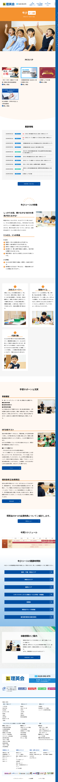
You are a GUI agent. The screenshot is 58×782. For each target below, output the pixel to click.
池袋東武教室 (5, 727)
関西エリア (41, 700)
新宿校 (3, 709)
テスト (11, 465)
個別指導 (11, 498)
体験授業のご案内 (29, 654)
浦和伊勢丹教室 (5, 733)
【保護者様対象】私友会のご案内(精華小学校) (33, 146)
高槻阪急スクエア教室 (25, 727)
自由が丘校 (4, 704)
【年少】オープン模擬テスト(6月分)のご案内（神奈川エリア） (37, 159)
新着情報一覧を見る (29, 181)
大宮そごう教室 (5, 735)
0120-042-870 (44, 672)
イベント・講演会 (19, 750)
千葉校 (3, 716)
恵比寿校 (4, 706)
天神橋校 (40, 703)
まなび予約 (48, 4)
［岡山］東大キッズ (43, 728)
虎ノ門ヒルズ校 (5, 708)
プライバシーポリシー (18, 773)
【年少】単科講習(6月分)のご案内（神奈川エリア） (34, 155)
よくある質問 (18, 763)
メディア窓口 (42, 773)
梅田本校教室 (23, 730)
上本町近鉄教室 (24, 725)
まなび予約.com (33, 753)
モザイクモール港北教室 (7, 732)
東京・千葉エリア (7, 700)
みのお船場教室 (24, 732)
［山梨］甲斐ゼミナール (43, 725)
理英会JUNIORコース (6, 751)
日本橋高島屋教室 (6, 725)
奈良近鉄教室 (23, 728)
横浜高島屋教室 (24, 713)
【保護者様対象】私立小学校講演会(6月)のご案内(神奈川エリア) (37, 142)
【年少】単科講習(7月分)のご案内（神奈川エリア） (35, 133)
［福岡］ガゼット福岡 (43, 723)
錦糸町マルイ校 (5, 715)
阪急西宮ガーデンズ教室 (43, 704)
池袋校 (3, 711)
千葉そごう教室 (5, 740)
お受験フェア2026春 (27, 171)
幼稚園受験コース (6, 750)
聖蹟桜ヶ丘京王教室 (6, 728)
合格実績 (18, 757)
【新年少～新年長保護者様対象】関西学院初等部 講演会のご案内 (37, 167)
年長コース (4, 757)
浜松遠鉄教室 (5, 742)
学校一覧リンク (19, 758)
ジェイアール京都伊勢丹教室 (44, 706)
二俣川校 (22, 708)
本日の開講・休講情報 (42, 4)
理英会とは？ (29, 518)
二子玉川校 (4, 703)
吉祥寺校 (4, 713)
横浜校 (22, 703)
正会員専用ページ (37, 4)
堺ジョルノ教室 (24, 733)
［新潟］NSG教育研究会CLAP (45, 727)
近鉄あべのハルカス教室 (25, 723)
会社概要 (31, 773)
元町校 (22, 706)
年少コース (4, 753)
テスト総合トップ (19, 755)
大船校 (22, 709)
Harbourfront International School (46, 735)
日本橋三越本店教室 (6, 723)
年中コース (4, 755)
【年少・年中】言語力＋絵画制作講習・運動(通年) (34, 163)
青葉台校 (22, 711)
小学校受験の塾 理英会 (27, 780)
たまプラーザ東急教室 (6, 730)
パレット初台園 (42, 732)
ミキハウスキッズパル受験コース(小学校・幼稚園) (14, 719)
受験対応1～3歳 (5, 748)
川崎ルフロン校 (24, 704)
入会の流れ (32, 751)
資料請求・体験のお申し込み (35, 750)
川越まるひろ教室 (6, 737)
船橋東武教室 (5, 739)
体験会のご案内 (33, 748)
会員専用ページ (46, 748)
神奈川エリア (24, 700)
